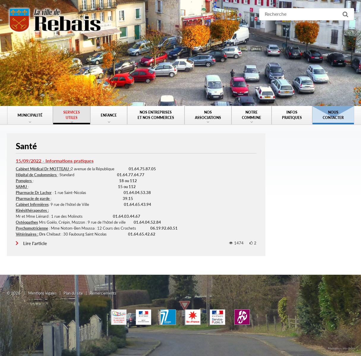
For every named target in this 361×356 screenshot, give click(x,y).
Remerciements (103, 293)
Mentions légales (42, 293)
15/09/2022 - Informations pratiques (55, 160)
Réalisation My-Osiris (341, 348)
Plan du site (73, 293)
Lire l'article (35, 243)
